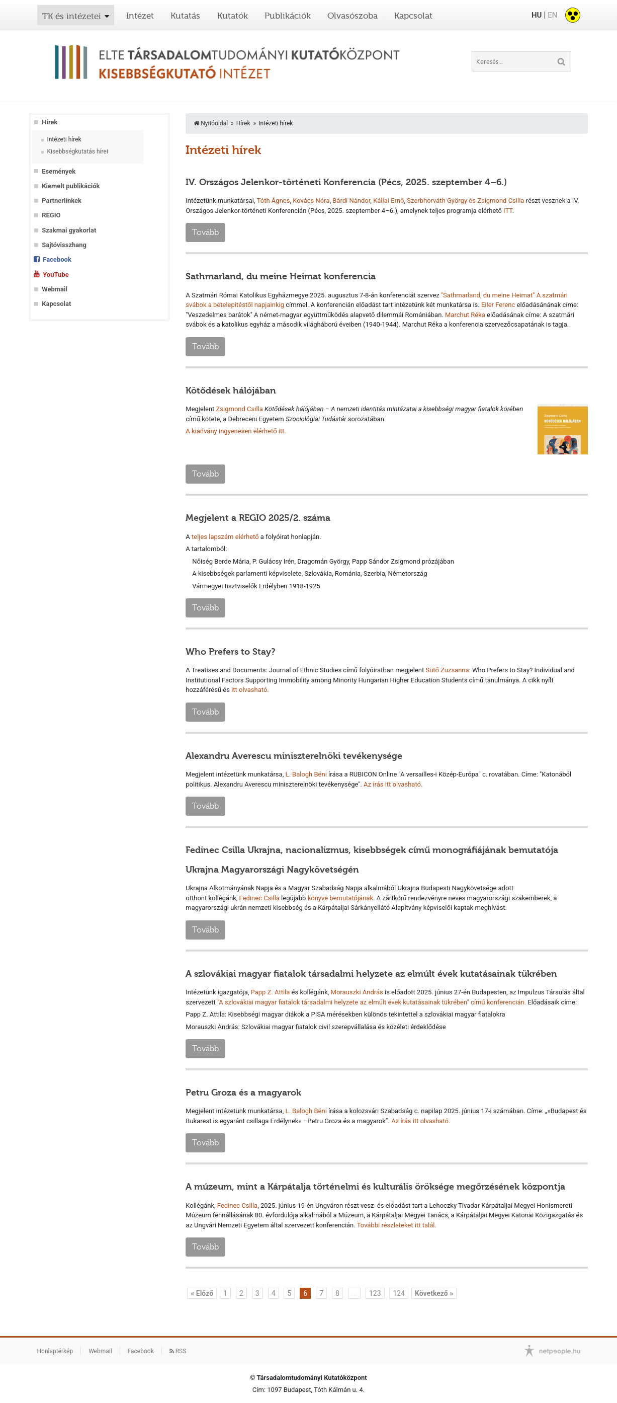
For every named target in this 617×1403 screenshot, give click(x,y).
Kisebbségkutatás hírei (77, 151)
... (354, 1293)
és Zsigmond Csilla (497, 200)
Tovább (205, 232)
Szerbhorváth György (437, 200)
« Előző (202, 1293)
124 (399, 1293)
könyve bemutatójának (340, 898)
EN (552, 15)
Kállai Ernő (388, 200)
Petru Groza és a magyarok (243, 1092)
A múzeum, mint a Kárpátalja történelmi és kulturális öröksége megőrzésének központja (375, 1186)
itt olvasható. (250, 689)
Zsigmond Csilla (239, 409)
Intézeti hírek (64, 139)
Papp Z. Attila (270, 992)
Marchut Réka (465, 315)
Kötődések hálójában (231, 390)
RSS (178, 1351)
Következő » (434, 1293)
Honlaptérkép (55, 1351)
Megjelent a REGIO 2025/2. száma (258, 517)
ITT (507, 210)
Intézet (140, 16)
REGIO (51, 215)
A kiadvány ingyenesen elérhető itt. (236, 431)
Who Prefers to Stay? (231, 651)
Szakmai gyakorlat (69, 230)
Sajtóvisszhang (64, 245)
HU (537, 15)
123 (375, 1293)
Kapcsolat (413, 16)
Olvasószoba (352, 16)
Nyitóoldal (211, 123)
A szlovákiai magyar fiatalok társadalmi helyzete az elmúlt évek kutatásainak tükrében (371, 973)
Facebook (57, 259)
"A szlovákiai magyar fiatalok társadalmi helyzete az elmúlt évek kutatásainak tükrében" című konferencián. (371, 1002)
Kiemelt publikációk (71, 186)
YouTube (55, 274)
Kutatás (185, 16)
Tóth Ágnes (273, 200)
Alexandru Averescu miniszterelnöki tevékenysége (294, 755)
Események (58, 171)
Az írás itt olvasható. (420, 1121)
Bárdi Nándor (351, 200)
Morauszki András (357, 992)
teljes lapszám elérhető (225, 536)
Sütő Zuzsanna (447, 670)
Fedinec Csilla (259, 898)
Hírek (49, 122)
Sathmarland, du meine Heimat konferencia (281, 276)
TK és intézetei (71, 16)
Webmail (54, 289)
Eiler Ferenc (498, 304)
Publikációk (288, 16)
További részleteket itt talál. (396, 1225)
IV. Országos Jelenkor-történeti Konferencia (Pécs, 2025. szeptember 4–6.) (346, 182)
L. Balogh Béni (305, 774)
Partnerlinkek (61, 200)
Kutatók (232, 16)
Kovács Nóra (311, 200)
